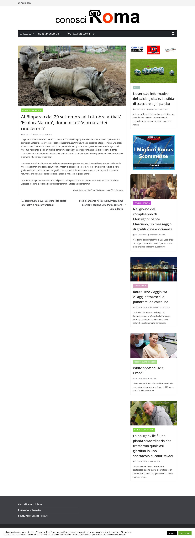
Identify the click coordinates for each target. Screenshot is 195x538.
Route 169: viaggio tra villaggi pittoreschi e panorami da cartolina (150, 296)
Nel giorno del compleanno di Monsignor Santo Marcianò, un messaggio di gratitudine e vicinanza (152, 219)
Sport (136, 88)
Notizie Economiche (48, 33)
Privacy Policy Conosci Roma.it (32, 515)
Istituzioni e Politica (142, 203)
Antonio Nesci (46, 134)
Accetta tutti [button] (185, 533)
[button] (32, 34)
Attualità (25, 33)
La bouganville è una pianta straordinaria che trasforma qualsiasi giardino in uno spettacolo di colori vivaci (153, 445)
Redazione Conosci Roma (159, 109)
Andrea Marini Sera (157, 235)
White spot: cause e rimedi (148, 370)
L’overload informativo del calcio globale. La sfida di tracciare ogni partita (153, 98)
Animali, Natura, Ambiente (32, 110)
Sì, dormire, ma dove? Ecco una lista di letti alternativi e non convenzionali (42, 202)
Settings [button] (172, 533)
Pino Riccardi (155, 461)
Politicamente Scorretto (80, 33)
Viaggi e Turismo (140, 286)
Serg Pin (153, 378)
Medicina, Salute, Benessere (145, 362)
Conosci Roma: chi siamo (30, 504)
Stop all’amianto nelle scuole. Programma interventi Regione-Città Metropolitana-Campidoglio (102, 204)
